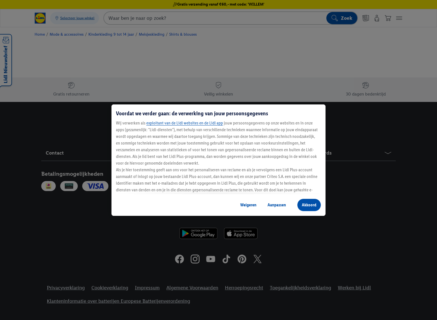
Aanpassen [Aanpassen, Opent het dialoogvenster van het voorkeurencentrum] (277, 204)
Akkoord (309, 204)
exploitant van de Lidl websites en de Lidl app (184, 123)
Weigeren (248, 204)
